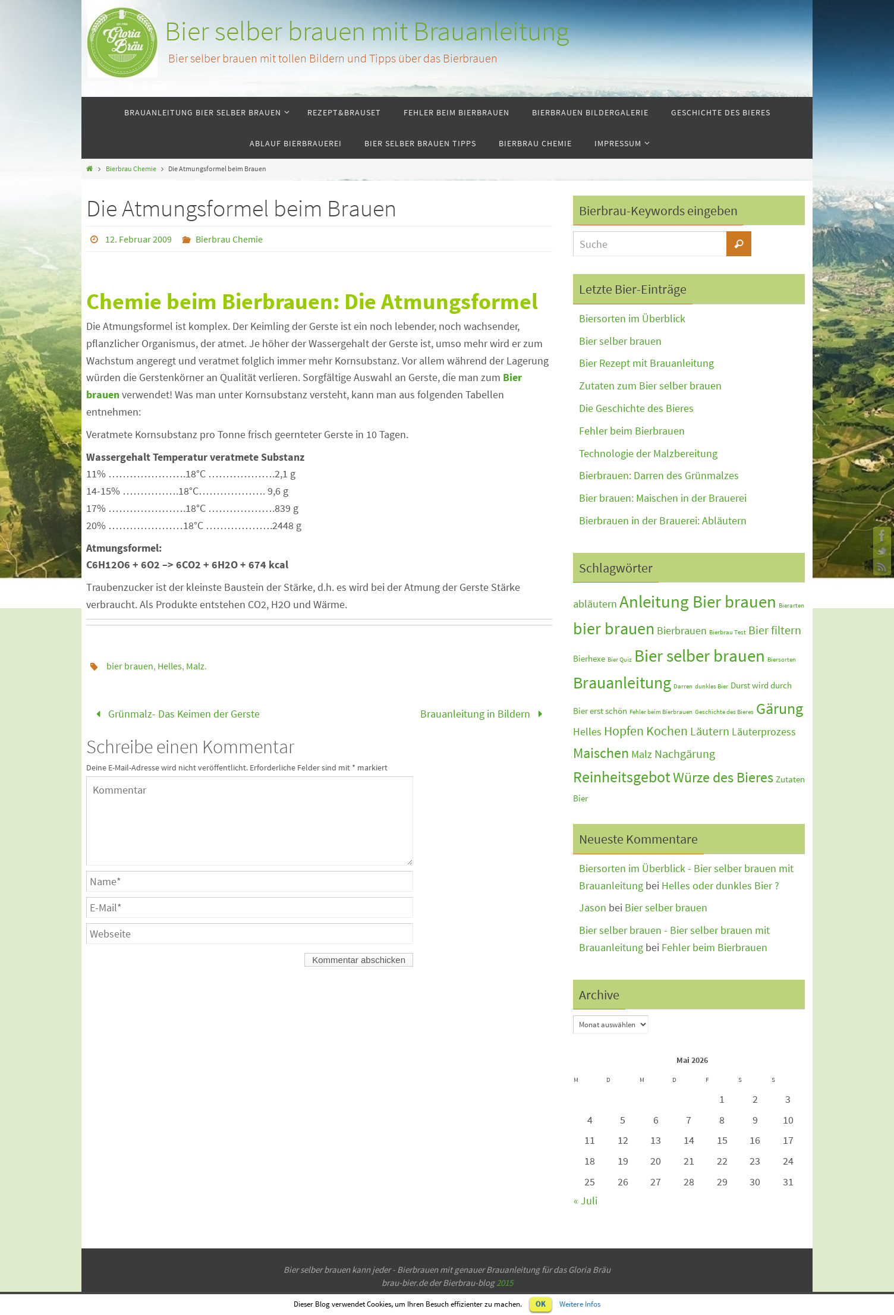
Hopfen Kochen (646, 731)
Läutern (709, 730)
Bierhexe (589, 658)
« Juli (585, 1200)
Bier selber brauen (620, 341)
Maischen (601, 753)
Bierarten (791, 605)
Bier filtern (774, 629)
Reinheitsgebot (621, 777)
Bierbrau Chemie (131, 168)
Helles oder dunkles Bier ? (720, 885)
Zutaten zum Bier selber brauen (650, 385)
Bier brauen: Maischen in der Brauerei (663, 498)
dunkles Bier (711, 686)
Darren (682, 686)
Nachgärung (684, 753)
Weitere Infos (579, 1304)
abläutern (595, 604)
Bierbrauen (682, 630)
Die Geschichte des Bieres (636, 408)
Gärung (779, 708)
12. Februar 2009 (138, 239)
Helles (170, 666)
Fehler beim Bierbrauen (632, 431)
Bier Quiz (619, 659)
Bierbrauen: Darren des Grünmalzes (659, 475)
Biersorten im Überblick (632, 318)
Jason (592, 907)
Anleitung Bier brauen (697, 601)
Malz (195, 666)
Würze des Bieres (723, 777)
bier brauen (129, 666)
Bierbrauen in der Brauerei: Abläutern (663, 520)
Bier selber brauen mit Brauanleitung (367, 31)
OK (541, 1304)
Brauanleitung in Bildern (483, 714)
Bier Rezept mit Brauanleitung (646, 363)
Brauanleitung (622, 682)
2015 (504, 1282)
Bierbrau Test (727, 632)
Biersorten (781, 659)
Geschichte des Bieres (724, 712)
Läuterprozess (764, 731)
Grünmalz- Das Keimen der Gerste (175, 714)
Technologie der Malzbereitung (648, 453)
